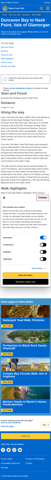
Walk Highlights (7, 59)
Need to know (6, 62)
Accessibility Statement (10, 463)
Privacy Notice (7, 459)
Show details (37, 268)
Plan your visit (14, 15)
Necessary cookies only (25, 282)
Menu (48, 8)
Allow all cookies (25, 275)
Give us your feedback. (11, 423)
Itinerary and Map (8, 66)
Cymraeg (47, 2)
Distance (4, 51)
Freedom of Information (35, 459)
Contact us (25, 436)
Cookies (29, 463)
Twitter (9, 450)
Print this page (7, 426)
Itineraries (26, 15)
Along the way (7, 55)
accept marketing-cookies (20, 88)
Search (41, 8)
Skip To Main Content (9, 3)
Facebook (3, 450)
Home (4, 15)
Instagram (14, 450)
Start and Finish (7, 47)
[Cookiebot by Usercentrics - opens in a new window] (42, 197)
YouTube (20, 450)
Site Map (4, 468)
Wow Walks (37, 15)
